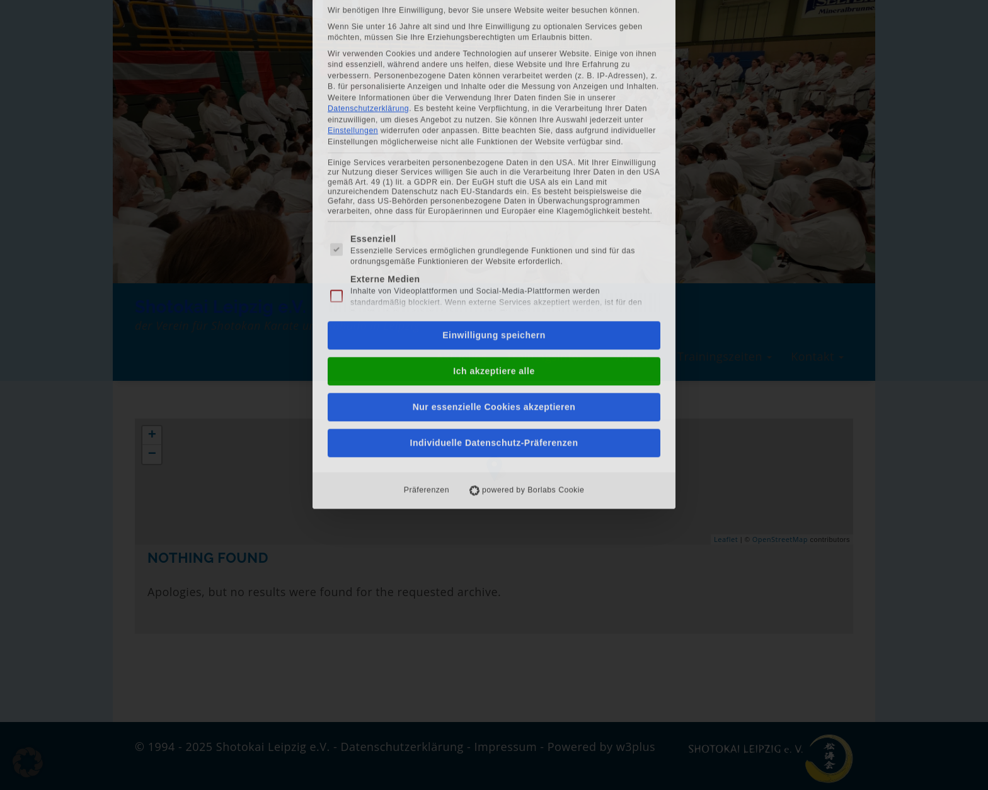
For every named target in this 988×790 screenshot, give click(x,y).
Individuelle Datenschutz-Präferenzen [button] (494, 290)
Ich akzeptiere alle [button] (493, 218)
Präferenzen (426, 336)
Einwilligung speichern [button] (493, 182)
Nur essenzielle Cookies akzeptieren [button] (494, 254)
